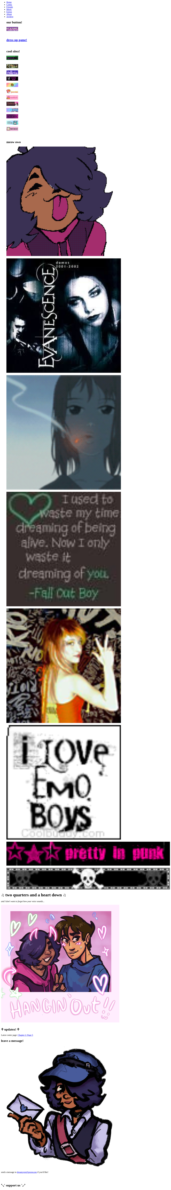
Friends (9, 7)
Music (9, 9)
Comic (9, 4)
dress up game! (16, 40)
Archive (9, 16)
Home (9, 2)
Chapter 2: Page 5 (25, 1035)
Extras (9, 12)
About (9, 14)
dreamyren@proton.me (27, 1172)
